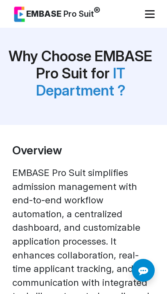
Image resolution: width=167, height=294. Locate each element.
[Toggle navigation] (150, 14)
